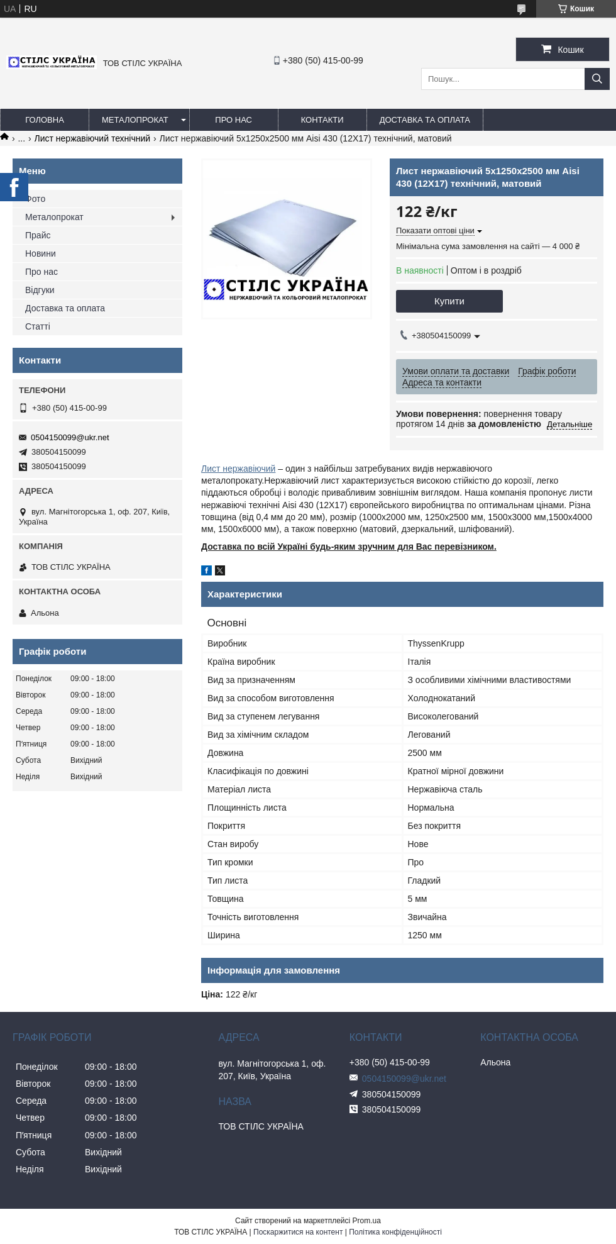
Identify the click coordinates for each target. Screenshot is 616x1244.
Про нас (233, 120)
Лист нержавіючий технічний (93, 138)
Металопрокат (135, 120)
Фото (35, 199)
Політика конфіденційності (395, 1232)
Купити (449, 301)
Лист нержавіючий (238, 469)
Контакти (322, 120)
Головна (44, 120)
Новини (40, 253)
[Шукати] (597, 79)
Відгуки (40, 290)
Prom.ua (367, 1220)
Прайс (37, 235)
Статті (37, 326)
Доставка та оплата (425, 120)
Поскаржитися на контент (298, 1232)
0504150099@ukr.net (70, 437)
